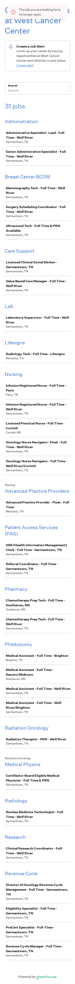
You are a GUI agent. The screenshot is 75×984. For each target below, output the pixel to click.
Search (12, 85)
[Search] (37, 91)
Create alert (25, 65)
